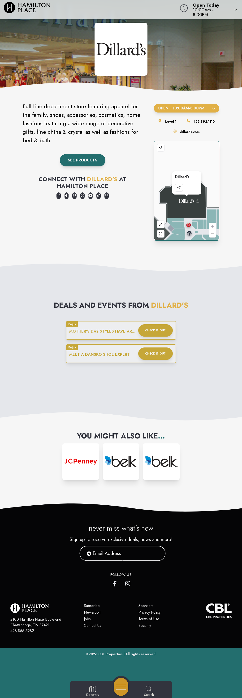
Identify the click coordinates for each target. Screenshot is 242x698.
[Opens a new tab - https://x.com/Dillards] (82, 195)
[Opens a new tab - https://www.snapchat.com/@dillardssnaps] (106, 195)
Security (144, 625)
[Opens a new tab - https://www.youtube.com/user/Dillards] (90, 195)
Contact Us (92, 625)
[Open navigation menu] (121, 687)
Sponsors (145, 605)
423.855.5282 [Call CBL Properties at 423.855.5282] (22, 630)
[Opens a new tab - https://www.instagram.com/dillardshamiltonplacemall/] (58, 195)
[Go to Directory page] (92, 691)
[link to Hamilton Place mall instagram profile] (128, 582)
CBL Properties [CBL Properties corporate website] (110, 654)
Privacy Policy (149, 612)
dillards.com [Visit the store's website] (190, 132)
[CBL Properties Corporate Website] (206, 610)
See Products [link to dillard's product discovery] (82, 160)
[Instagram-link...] (80, 461)
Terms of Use (148, 619)
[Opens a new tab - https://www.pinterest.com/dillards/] (74, 195)
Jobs (87, 619)
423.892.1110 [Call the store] (204, 121)
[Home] (92, 9)
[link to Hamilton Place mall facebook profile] (116, 582)
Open (187, 108)
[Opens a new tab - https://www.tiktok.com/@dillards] (98, 195)
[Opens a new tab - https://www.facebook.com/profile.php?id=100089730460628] (67, 195)
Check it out (155, 330)
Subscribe (92, 605)
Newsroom (92, 612)
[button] (213, 9)
